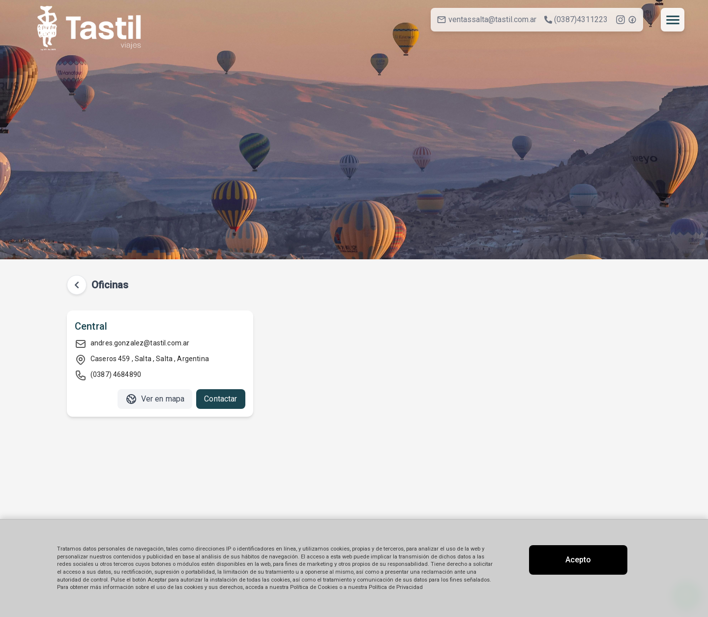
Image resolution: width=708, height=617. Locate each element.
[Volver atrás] (77, 285)
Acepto (578, 559)
